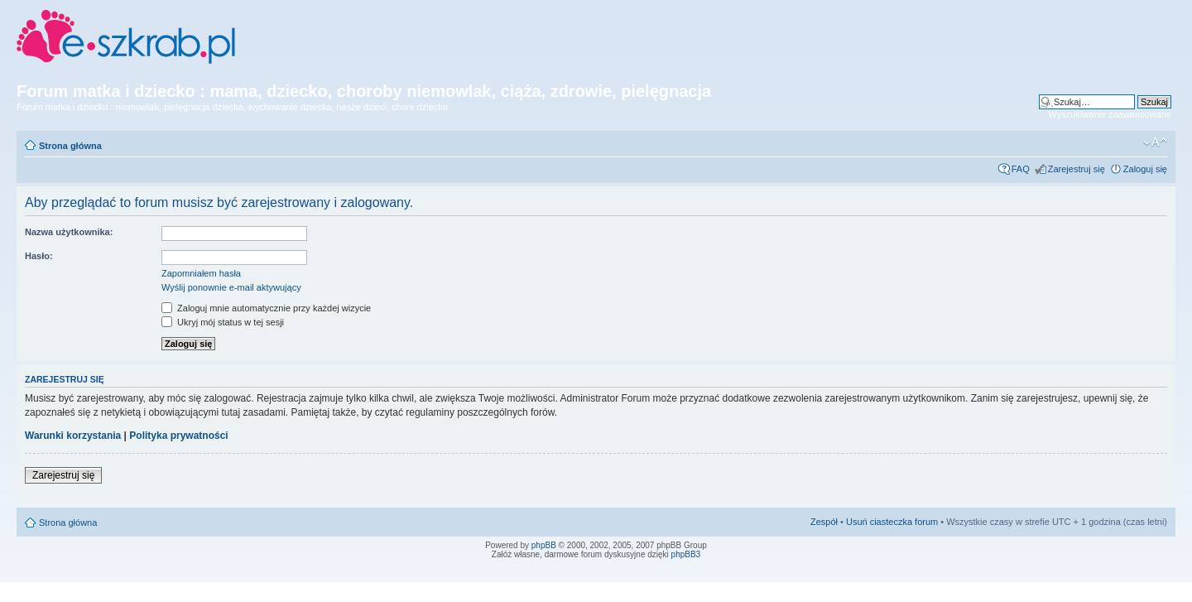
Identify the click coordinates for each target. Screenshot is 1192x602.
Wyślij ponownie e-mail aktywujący (231, 287)
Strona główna (70, 146)
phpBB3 (686, 554)
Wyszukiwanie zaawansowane (1110, 114)
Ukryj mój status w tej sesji (222, 322)
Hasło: (39, 256)
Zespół (824, 522)
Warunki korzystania (73, 435)
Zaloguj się (1145, 169)
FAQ (1021, 169)
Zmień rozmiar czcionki (1155, 142)
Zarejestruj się (1076, 169)
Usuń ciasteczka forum (892, 522)
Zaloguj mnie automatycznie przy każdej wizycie (266, 308)
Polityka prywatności (178, 435)
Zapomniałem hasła (201, 273)
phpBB (543, 545)
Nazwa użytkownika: (69, 232)
